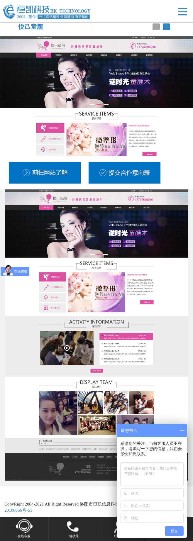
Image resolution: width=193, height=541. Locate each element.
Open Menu (182, 11)
